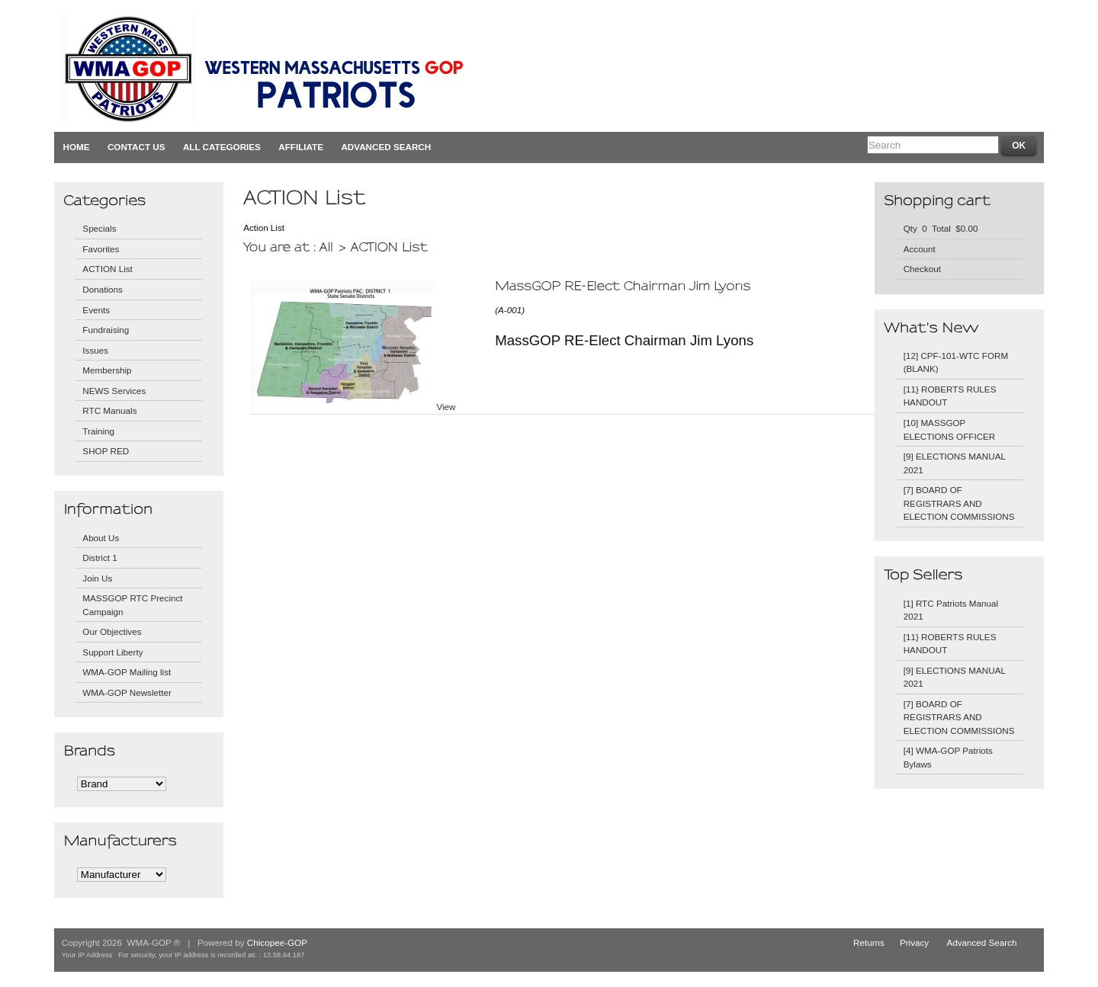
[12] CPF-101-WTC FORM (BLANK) (956, 362)
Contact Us (136, 147)
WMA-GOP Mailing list (126, 672)
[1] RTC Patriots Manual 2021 (951, 610)
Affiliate (300, 147)
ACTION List (107, 269)
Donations (102, 289)
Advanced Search (386, 147)
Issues (95, 350)
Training (98, 431)
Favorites (100, 249)
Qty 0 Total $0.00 (941, 228)
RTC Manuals (109, 410)
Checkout (922, 269)
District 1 (99, 557)
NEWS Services (114, 391)
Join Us (97, 578)
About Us (100, 538)
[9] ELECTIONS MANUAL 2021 (955, 463)
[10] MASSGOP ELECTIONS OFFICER (950, 429)
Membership (106, 370)
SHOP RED (105, 451)
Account (920, 249)
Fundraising (105, 330)
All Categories (222, 147)
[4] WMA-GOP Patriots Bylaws (948, 757)
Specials (99, 228)
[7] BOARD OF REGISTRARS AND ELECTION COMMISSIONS (959, 503)
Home (76, 147)
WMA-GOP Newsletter (127, 692)
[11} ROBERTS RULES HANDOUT (950, 396)
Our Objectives (111, 631)
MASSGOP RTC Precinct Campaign (132, 605)
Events (96, 310)
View (445, 407)
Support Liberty (112, 652)
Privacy (914, 942)
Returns (868, 942)
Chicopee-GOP (277, 942)
